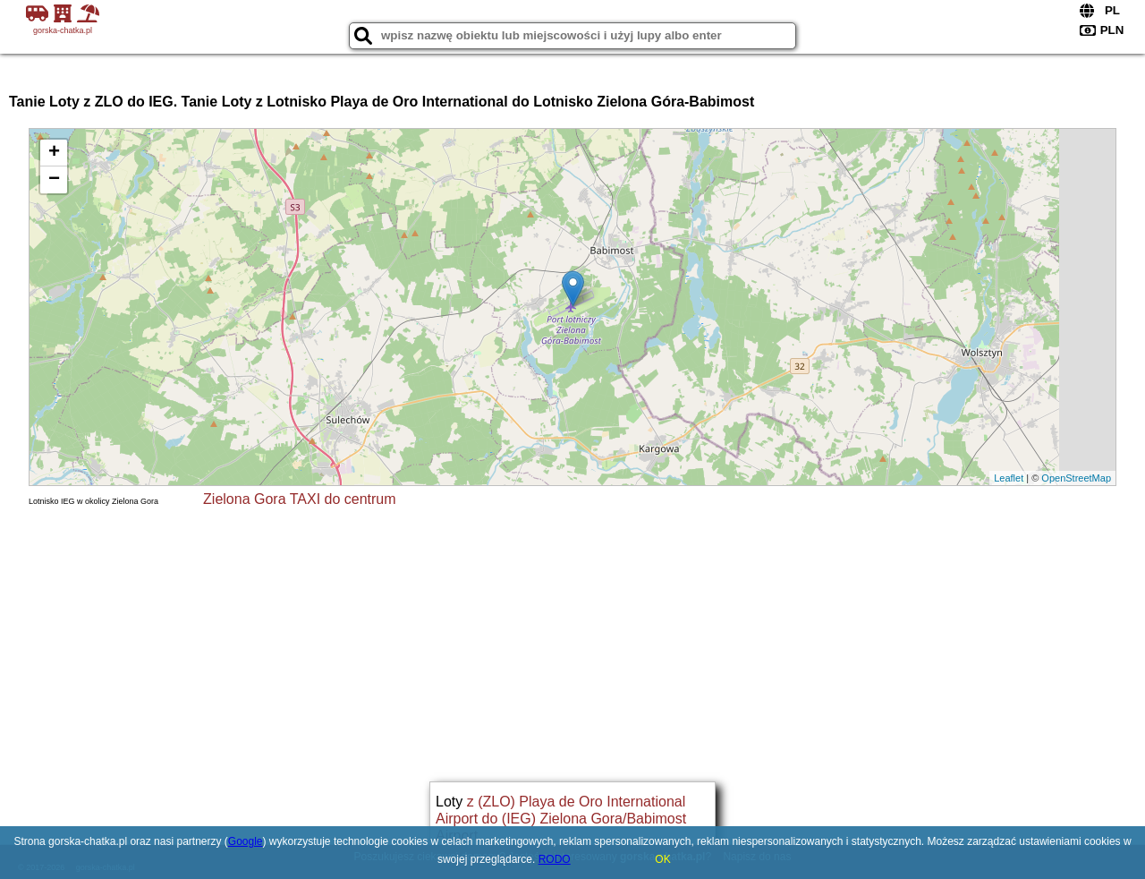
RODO (555, 859)
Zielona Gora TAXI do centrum (299, 499)
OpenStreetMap (1076, 478)
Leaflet (1008, 478)
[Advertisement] (572, 642)
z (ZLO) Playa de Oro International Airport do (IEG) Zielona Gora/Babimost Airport (561, 818)
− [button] (54, 179)
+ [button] (54, 153)
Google (245, 841)
